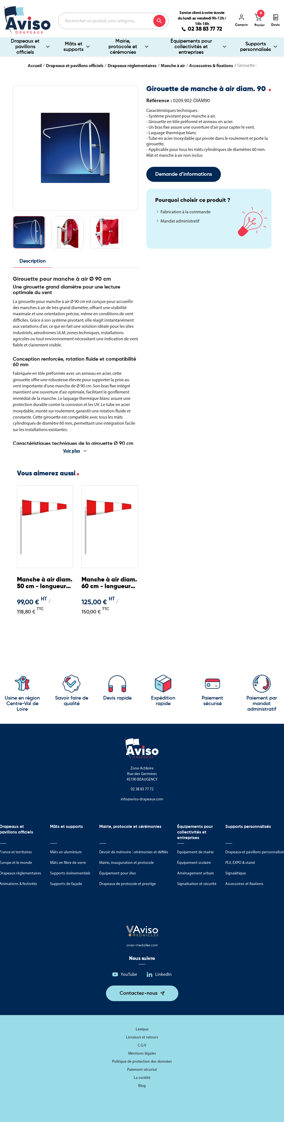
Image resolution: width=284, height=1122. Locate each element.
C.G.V (142, 1045)
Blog (142, 1085)
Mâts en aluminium (66, 852)
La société (142, 1077)
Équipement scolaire (194, 862)
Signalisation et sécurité (196, 883)
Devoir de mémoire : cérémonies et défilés (133, 852)
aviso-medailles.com (142, 945)
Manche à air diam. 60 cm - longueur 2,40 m (109, 583)
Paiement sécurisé (142, 1069)
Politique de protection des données (142, 1061)
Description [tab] (32, 261)
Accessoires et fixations (244, 883)
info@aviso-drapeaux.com (142, 799)
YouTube (129, 974)
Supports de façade (66, 883)
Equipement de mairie (195, 852)
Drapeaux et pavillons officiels (25, 47)
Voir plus (71, 450)
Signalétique (235, 873)
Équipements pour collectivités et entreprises (191, 47)
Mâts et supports (73, 46)
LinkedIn (163, 974)
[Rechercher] (113, 21)
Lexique (142, 1029)
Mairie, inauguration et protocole (126, 862)
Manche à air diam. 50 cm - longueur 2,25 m (44, 583)
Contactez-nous (138, 993)
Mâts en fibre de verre (68, 862)
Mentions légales (142, 1053)
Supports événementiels (70, 873)
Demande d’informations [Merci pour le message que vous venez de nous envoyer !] (183, 174)
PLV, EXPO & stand (240, 862)
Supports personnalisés (255, 46)
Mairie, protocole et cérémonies (122, 47)
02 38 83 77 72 (205, 29)
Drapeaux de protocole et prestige (127, 883)
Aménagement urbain (195, 873)
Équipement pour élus (117, 873)
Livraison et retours (142, 1037)
